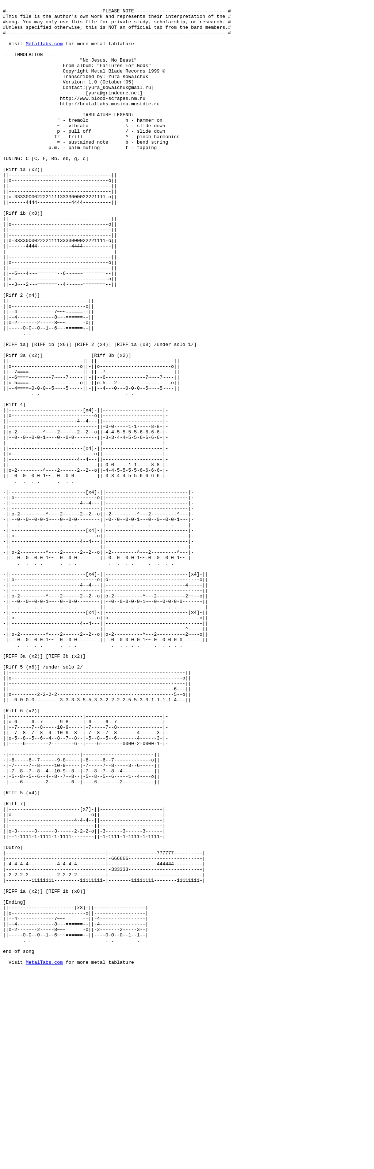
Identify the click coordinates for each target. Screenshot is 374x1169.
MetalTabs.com (44, 52)
